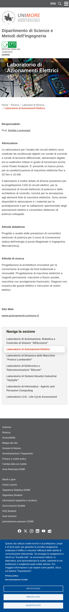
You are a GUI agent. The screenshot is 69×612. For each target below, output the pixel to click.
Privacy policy (11, 576)
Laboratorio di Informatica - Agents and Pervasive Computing (30, 388)
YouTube (43, 531)
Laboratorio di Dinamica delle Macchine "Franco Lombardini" (30, 357)
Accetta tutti (33, 605)
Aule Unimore (9, 516)
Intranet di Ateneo (11, 448)
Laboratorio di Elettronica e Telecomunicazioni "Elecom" (24, 367)
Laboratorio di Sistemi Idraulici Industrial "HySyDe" (31, 378)
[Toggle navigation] (66, 3)
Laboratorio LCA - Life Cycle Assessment (31, 396)
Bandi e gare (9, 479)
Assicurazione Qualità (13, 506)
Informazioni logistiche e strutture (19, 500)
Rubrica (6, 432)
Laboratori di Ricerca (33, 105)
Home (5, 105)
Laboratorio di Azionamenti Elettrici (28, 349)
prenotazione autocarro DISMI (18, 521)
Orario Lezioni (9, 485)
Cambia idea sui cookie (14, 464)
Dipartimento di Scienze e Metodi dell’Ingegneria (27, 33)
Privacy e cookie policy (14, 459)
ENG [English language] (53, 3)
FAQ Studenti (9, 511)
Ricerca (15, 105)
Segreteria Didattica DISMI (16, 490)
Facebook (19, 531)
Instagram (31, 531)
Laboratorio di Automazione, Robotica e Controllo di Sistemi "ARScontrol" (30, 341)
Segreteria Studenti (12, 495)
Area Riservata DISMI (13, 469)
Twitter (25, 531)
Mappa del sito (10, 443)
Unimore (6, 427)
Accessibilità (8, 437)
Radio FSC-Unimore (49, 531)
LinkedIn (37, 531)
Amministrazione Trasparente (17, 453)
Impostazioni (33, 588)
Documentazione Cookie (16, 580)
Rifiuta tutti (33, 597)
